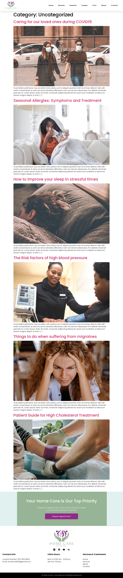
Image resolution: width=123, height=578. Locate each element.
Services (61, 5)
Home (51, 5)
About (103, 5)
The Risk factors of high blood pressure (50, 257)
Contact (114, 5)
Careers (84, 5)
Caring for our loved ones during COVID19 (52, 21)
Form (94, 5)
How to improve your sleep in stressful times (55, 179)
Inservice (72, 5)
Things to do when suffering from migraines (55, 336)
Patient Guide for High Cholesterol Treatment (56, 415)
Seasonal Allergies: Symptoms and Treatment (57, 100)
